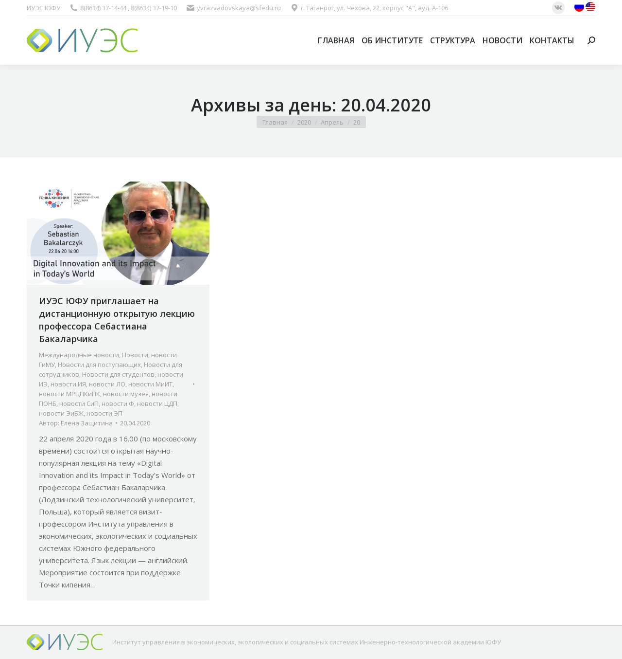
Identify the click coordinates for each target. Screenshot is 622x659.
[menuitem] (336, 40)
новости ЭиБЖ (61, 413)
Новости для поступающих (99, 364)
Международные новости (79, 354)
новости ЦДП (157, 403)
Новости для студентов (118, 374)
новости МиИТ (150, 384)
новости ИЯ (68, 384)
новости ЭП (104, 413)
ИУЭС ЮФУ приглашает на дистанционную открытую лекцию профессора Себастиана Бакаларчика (117, 320)
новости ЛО (107, 384)
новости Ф (118, 403)
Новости (135, 354)
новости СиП (79, 403)
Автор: (76, 423)
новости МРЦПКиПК (69, 393)
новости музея (126, 393)
